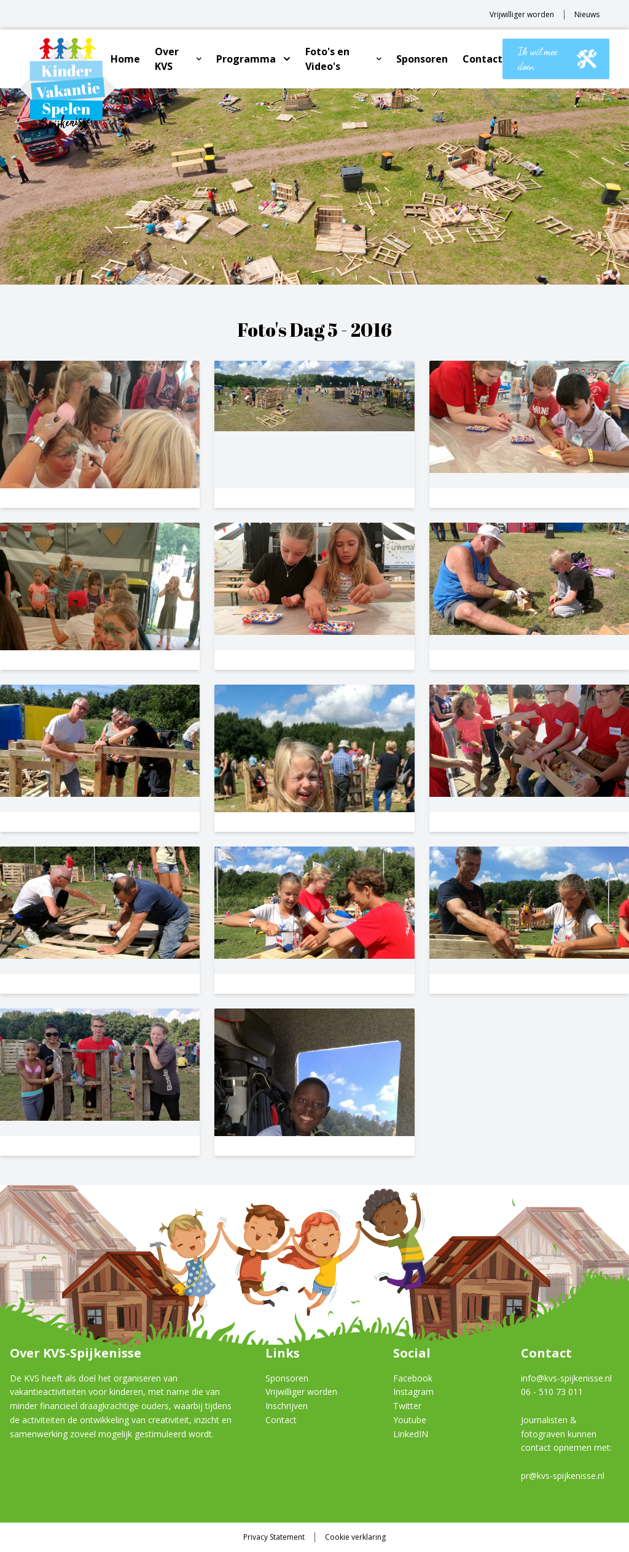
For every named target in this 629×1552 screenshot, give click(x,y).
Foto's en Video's (327, 59)
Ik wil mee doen (557, 58)
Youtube (409, 1420)
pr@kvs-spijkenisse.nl (562, 1475)
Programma (246, 59)
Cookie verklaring (355, 1537)
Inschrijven (286, 1406)
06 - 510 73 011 (552, 1391)
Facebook (412, 1378)
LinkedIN (410, 1434)
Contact (482, 59)
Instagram (413, 1391)
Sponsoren (422, 59)
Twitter (407, 1406)
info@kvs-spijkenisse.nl (566, 1378)
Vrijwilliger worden (522, 15)
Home (125, 59)
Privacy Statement (274, 1537)
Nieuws (587, 15)
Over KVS (167, 59)
